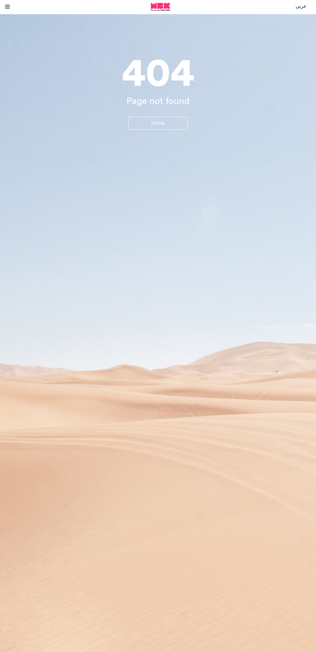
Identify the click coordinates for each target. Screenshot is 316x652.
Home (158, 123)
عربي (301, 6)
